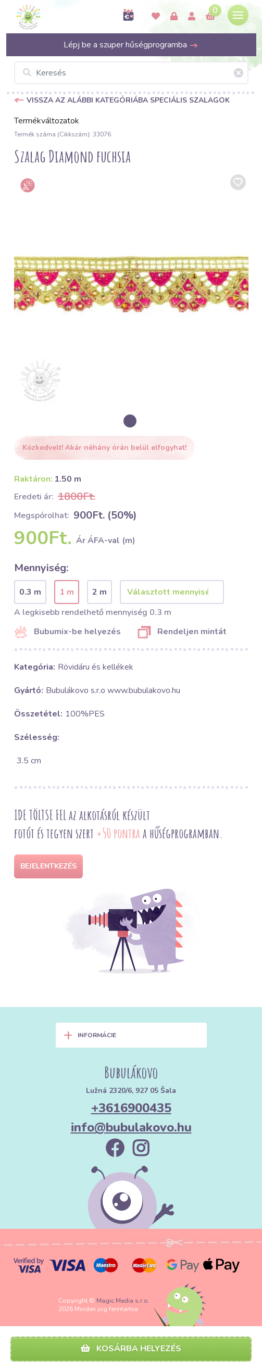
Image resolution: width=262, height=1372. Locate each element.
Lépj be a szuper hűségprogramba (131, 45)
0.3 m (30, 592)
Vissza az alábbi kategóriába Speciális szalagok (128, 100)
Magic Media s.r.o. (122, 1301)
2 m (99, 592)
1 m (66, 592)
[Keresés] (131, 72)
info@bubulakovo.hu (131, 1127)
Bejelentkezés (48, 866)
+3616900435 (131, 1108)
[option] (131, 289)
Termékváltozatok (46, 121)
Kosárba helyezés (131, 1348)
